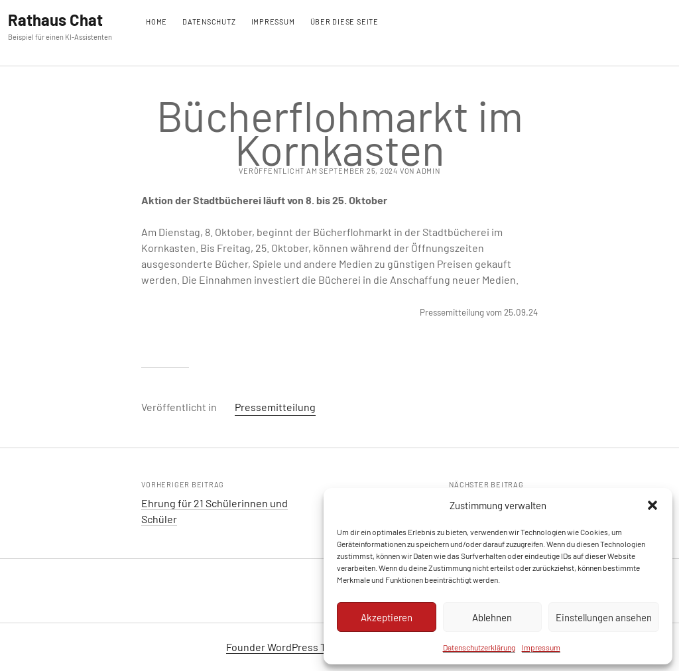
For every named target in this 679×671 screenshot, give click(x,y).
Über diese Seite (344, 21)
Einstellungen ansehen (604, 617)
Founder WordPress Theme (289, 646)
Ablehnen (492, 617)
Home (156, 21)
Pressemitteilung (275, 406)
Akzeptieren (386, 617)
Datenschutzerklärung (479, 647)
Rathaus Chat (55, 19)
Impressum (541, 647)
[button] (652, 505)
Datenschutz (208, 21)
